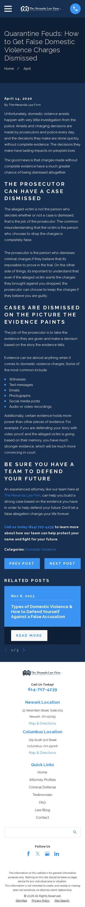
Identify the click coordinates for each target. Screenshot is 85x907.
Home (42, 772)
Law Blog (42, 810)
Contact (42, 817)
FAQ (42, 802)
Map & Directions (42, 723)
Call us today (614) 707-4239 (29, 527)
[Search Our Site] (75, 832)
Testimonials (42, 795)
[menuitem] (21, 901)
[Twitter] (37, 853)
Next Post (63, 564)
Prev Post (22, 564)
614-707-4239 (42, 689)
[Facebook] (28, 853)
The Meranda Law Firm (22, 495)
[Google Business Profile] (47, 853)
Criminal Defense (42, 787)
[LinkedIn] (56, 853)
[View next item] (24, 650)
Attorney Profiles (42, 780)
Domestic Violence (41, 549)
